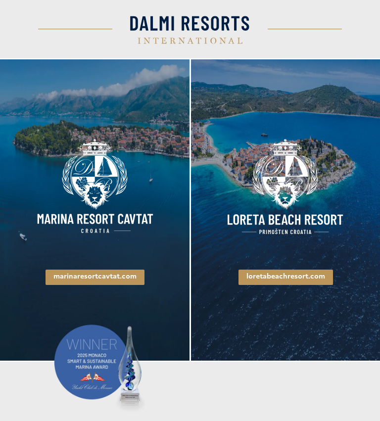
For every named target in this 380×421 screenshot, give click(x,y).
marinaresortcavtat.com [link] (95, 277)
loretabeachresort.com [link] (285, 277)
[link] (95, 187)
